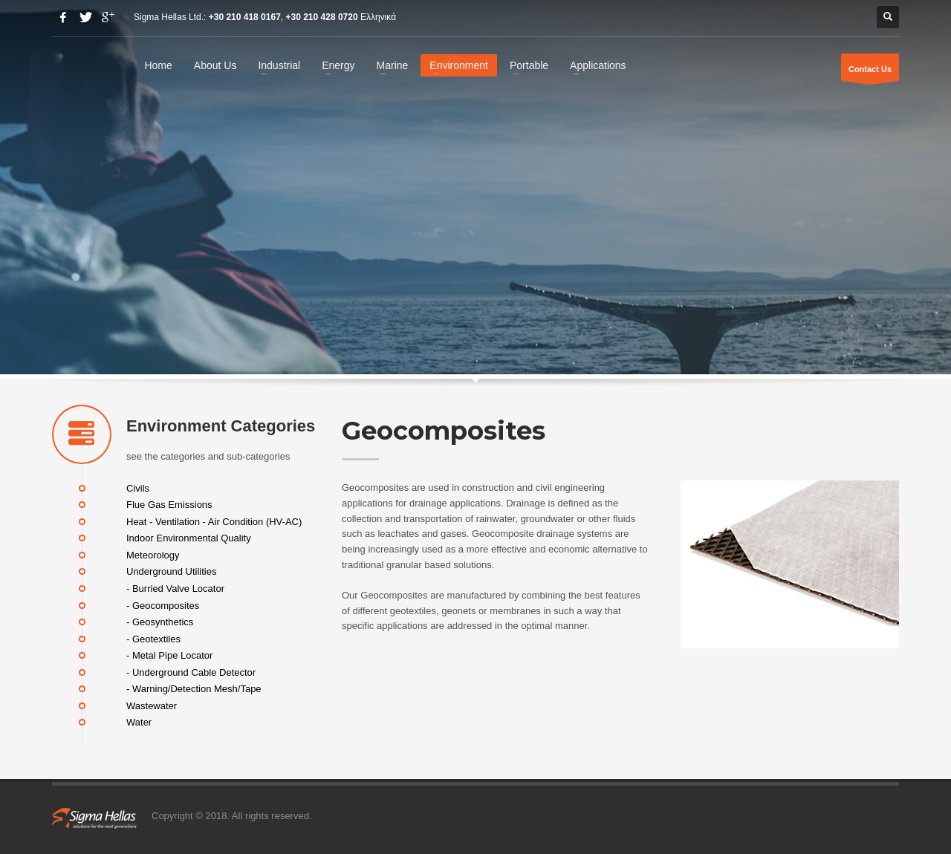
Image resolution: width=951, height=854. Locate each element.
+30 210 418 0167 (245, 17)
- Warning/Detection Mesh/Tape (194, 688)
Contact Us (870, 73)
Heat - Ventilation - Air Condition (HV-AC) (214, 521)
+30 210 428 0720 (322, 17)
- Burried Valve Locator (175, 588)
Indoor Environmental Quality (188, 538)
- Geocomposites (162, 604)
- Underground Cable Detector (191, 671)
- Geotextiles (153, 638)
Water (139, 722)
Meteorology (153, 554)
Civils (137, 487)
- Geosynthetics (159, 622)
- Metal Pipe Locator (169, 655)
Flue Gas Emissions (169, 504)
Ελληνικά (378, 17)
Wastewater (151, 705)
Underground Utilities (171, 571)
